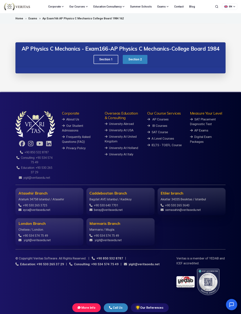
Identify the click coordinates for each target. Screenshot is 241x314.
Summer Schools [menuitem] (141, 6)
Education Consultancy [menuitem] (108, 6)
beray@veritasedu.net (106, 210)
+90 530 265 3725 (32, 205)
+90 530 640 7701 (103, 205)
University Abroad (119, 124)
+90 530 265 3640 (175, 205)
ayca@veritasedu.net (34, 210)
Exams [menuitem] (163, 6)
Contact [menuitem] (179, 6)
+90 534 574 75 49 (33, 235)
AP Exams (199, 130)
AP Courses (158, 119)
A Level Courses (160, 138)
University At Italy (119, 154)
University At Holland (121, 148)
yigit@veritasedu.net (34, 177)
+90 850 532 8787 (34, 152)
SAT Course (157, 132)
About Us (70, 119)
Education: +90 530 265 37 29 (39, 264)
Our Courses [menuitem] (78, 6)
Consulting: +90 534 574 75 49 (94, 264)
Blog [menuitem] (192, 6)
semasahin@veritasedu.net (181, 210)
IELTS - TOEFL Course (164, 145)
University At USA (119, 130)
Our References (149, 307)
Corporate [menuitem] (56, 6)
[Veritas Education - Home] (17, 6)
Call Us (116, 307)
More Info (86, 307)
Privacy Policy (74, 148)
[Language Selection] (229, 6)
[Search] (216, 6)
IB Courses (157, 126)
